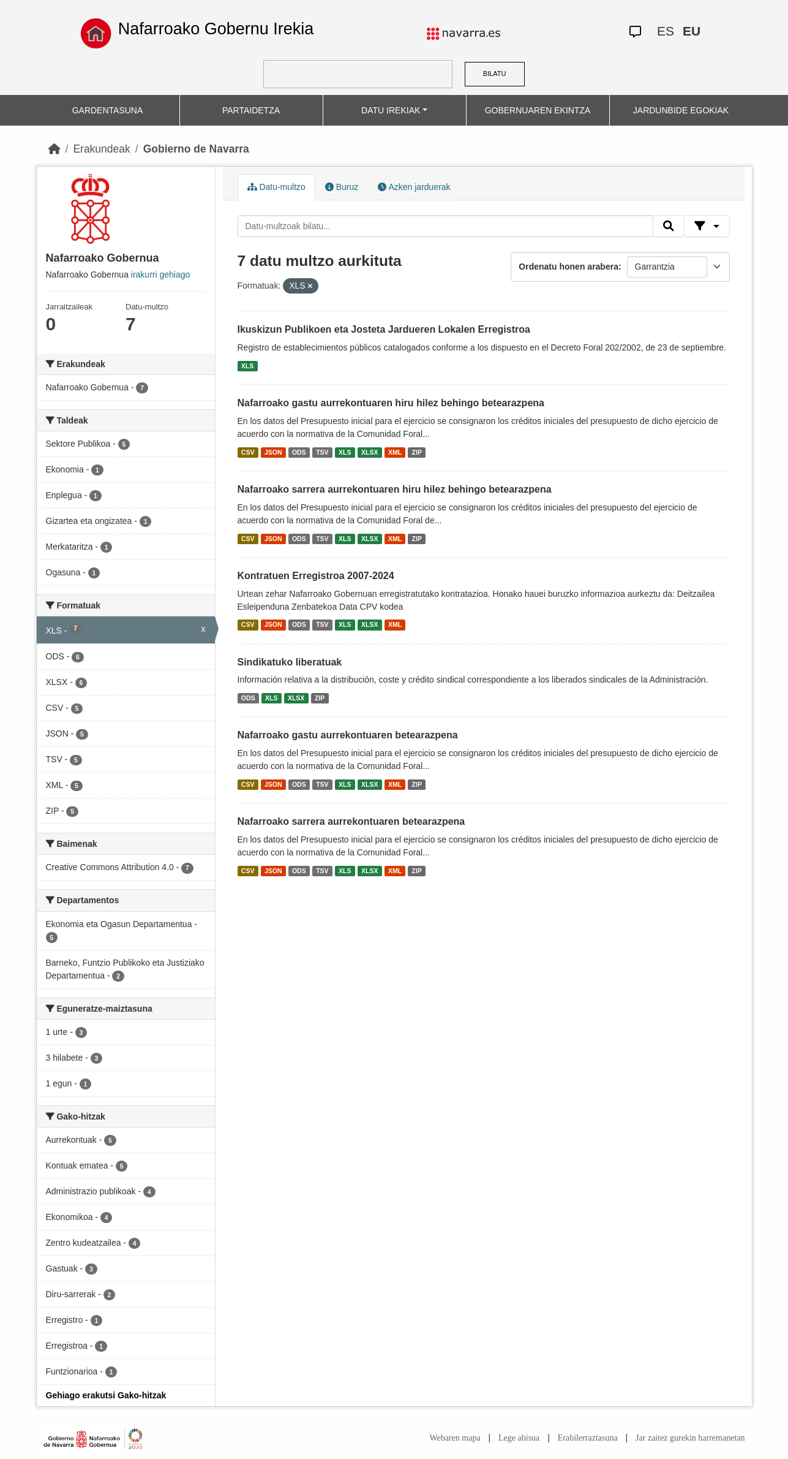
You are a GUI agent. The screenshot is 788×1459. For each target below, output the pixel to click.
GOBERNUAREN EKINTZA (538, 110)
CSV (248, 452)
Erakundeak (101, 149)
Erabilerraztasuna (588, 1437)
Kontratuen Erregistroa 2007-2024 (316, 575)
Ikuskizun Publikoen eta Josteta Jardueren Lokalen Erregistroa (384, 329)
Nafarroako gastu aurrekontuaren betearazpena (348, 735)
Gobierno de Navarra (196, 149)
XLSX (369, 452)
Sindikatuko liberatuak (290, 662)
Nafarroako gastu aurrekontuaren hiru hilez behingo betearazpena (391, 403)
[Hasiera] (54, 149)
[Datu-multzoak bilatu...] (446, 226)
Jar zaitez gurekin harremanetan (690, 1437)
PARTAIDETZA (251, 110)
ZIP (417, 452)
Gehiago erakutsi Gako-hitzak (106, 1395)
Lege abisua (518, 1437)
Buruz (341, 187)
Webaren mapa (454, 1437)
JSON (273, 452)
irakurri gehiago (160, 274)
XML (395, 452)
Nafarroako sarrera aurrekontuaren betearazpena (351, 821)
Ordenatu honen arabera (568, 266)
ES (665, 31)
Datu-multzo (276, 187)
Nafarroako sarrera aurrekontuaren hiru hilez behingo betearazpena (395, 489)
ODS (299, 452)
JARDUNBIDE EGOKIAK (681, 110)
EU (691, 31)
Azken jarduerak (414, 187)
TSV (322, 452)
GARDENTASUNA (107, 110)
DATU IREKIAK (390, 110)
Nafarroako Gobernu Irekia (216, 29)
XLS (247, 365)
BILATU (494, 73)
